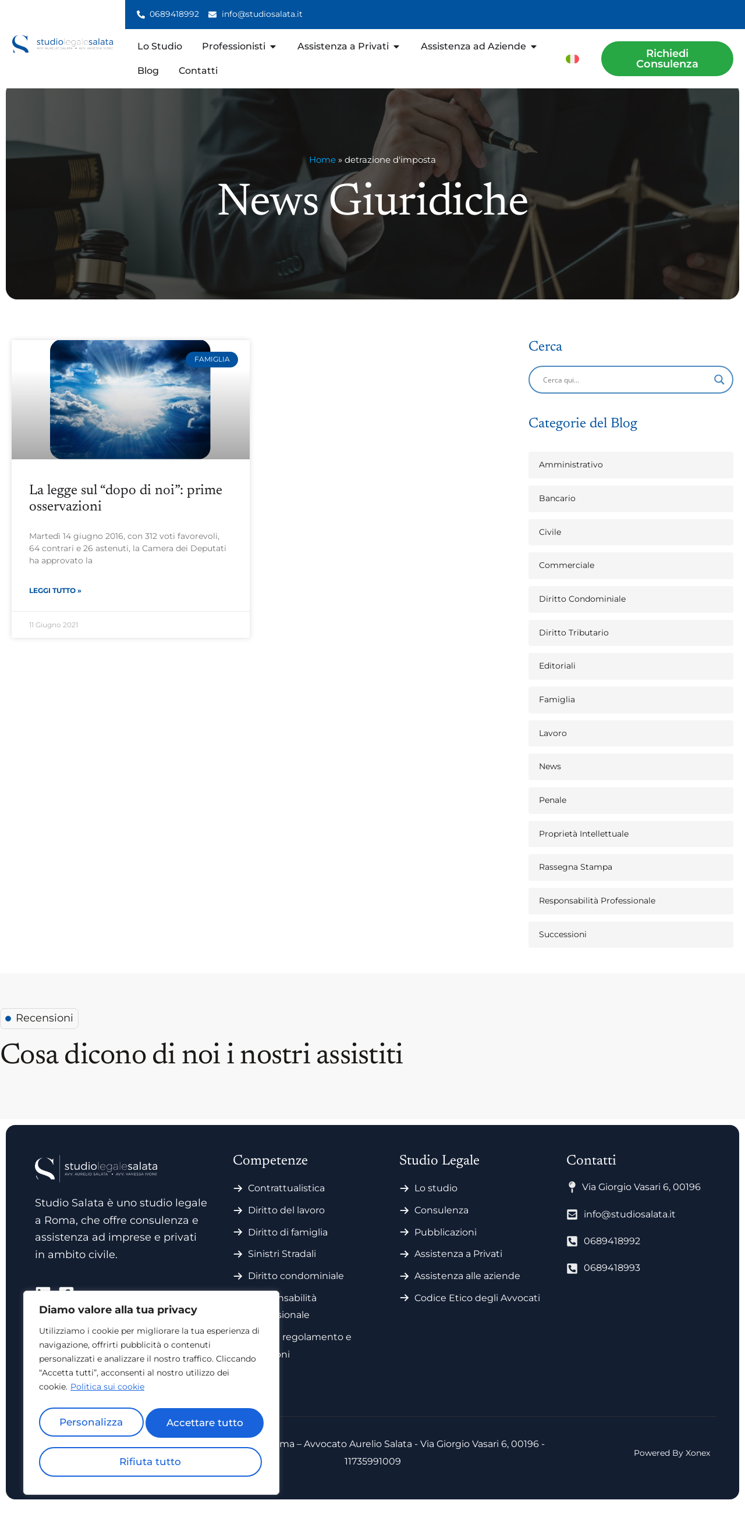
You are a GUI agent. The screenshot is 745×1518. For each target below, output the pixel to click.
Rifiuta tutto (206, 1425)
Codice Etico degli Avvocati (477, 1310)
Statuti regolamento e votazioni (300, 1358)
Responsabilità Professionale (597, 913)
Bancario (557, 511)
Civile (550, 545)
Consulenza (441, 1222)
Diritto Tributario (574, 645)
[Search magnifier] (719, 392)
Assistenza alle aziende (467, 1288)
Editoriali (557, 678)
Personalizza (93, 1425)
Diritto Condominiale (582, 611)
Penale (552, 813)
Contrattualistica (286, 1200)
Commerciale (566, 578)
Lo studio (435, 1200)
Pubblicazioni (445, 1245)
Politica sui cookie (107, 1394)
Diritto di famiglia (288, 1245)
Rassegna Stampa (575, 879)
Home (322, 172)
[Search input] (625, 392)
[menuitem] (572, 58)
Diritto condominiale (296, 1288)
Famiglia (557, 712)
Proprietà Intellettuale (584, 846)
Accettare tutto (151, 1461)
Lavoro (553, 746)
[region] (151, 1396)
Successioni (563, 947)
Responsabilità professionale (282, 1319)
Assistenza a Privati (458, 1266)
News (550, 779)
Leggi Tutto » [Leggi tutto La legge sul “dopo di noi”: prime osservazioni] (55, 604)
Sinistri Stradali (282, 1266)
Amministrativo (571, 477)
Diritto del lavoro (286, 1222)
